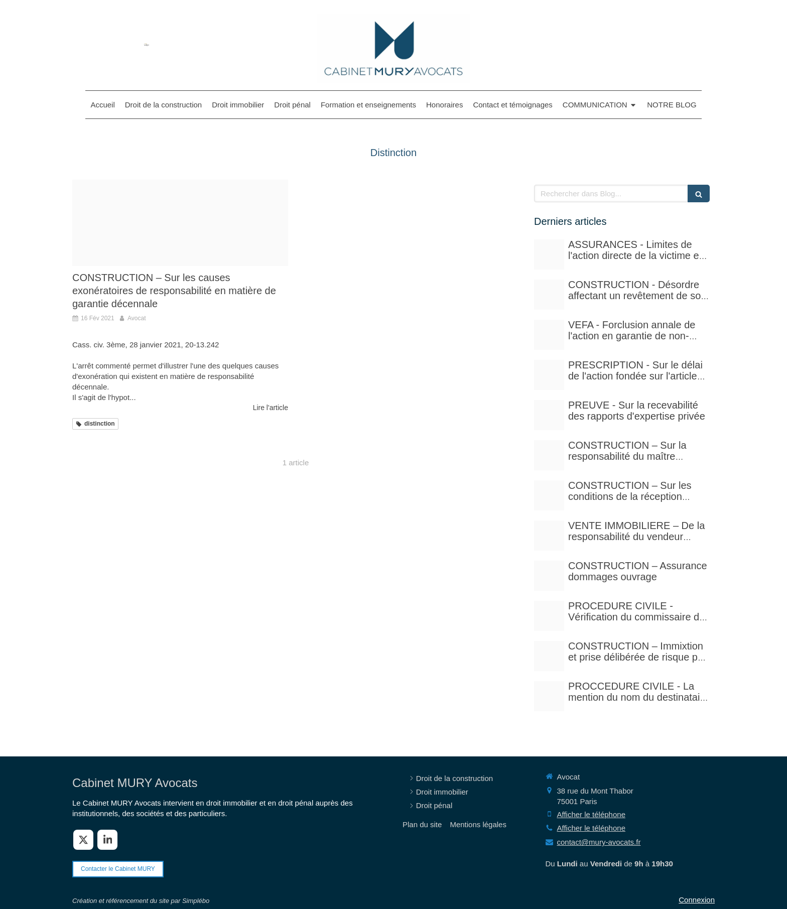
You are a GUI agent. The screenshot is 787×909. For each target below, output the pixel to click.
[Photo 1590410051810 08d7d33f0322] (549, 696)
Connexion (697, 899)
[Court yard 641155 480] (549, 295)
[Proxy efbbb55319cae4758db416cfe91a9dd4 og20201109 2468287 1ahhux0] (180, 223)
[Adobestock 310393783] (549, 616)
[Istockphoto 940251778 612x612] (549, 455)
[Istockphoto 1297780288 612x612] (549, 495)
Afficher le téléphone (591, 814)
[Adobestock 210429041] (549, 254)
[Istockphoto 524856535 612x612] (549, 335)
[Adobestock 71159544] (549, 576)
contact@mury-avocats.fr (599, 842)
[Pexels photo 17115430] (549, 536)
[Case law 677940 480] (549, 415)
